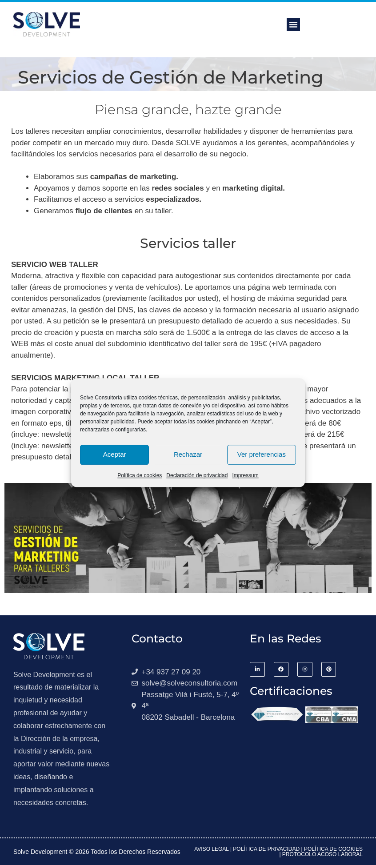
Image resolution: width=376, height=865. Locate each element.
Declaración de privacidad (197, 475)
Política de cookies (139, 475)
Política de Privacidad (266, 849)
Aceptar (114, 454)
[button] (293, 24)
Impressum (245, 475)
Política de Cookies (333, 849)
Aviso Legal (211, 849)
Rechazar (188, 454)
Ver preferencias (261, 454)
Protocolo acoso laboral (322, 854)
